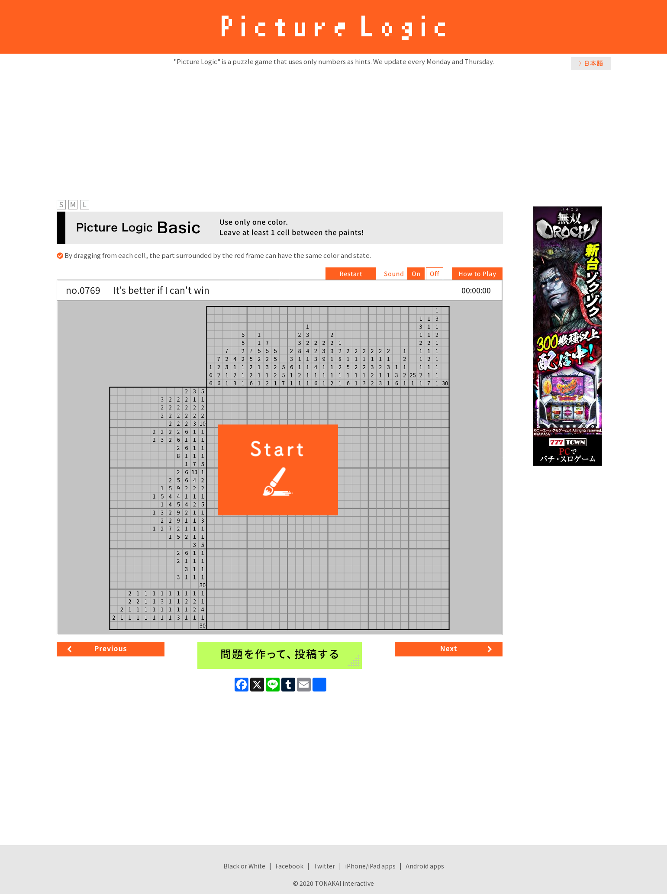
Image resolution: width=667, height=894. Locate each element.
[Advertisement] (333, 132)
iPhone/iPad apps (370, 866)
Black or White (244, 866)
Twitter (324, 866)
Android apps (425, 866)
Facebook (289, 866)
